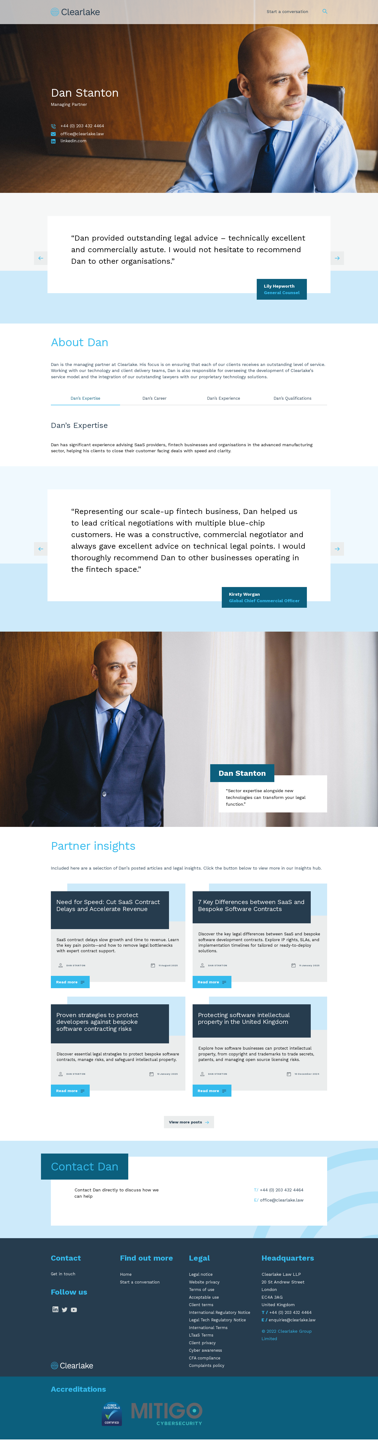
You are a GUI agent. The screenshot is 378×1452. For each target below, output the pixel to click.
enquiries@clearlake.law (294, 1332)
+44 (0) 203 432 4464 (82, 125)
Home (126, 1286)
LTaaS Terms (202, 1347)
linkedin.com (74, 140)
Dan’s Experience (223, 398)
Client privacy (203, 1355)
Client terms (202, 1317)
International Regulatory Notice (221, 1324)
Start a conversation (287, 10)
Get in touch (64, 1286)
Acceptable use (205, 1309)
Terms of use (202, 1301)
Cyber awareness (207, 1362)
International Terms (209, 1340)
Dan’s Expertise (85, 398)
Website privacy (205, 1294)
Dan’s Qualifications (292, 398)
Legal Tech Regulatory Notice (219, 1332)
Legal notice (201, 1286)
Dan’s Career (154, 398)
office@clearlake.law (82, 133)
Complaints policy (208, 1377)
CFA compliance (206, 1370)
